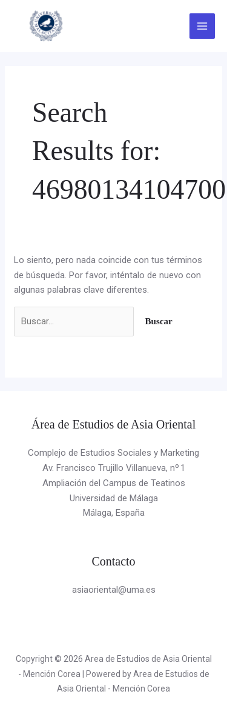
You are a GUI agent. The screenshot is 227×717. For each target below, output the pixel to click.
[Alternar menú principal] (202, 26)
